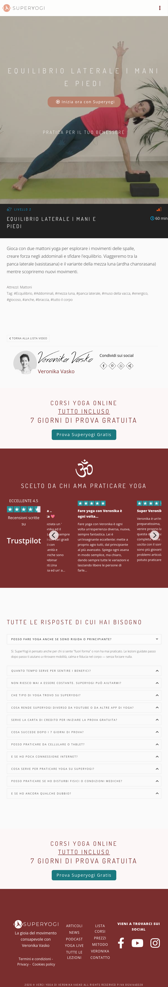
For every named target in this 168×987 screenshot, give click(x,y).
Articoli (74, 925)
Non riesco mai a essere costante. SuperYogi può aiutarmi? (66, 683)
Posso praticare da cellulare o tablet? (48, 744)
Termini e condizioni (35, 959)
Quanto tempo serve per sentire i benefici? (51, 671)
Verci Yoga (44, 984)
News (74, 932)
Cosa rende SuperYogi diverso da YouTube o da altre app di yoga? (72, 708)
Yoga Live (74, 945)
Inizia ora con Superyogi (85, 101)
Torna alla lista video (28, 338)
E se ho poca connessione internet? (44, 756)
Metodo (100, 944)
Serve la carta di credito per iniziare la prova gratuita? (64, 720)
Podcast (74, 939)
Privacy (23, 964)
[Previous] (54, 535)
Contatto (100, 957)
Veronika (100, 951)
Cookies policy (43, 964)
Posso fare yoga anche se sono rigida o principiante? (61, 639)
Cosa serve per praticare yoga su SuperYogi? (53, 769)
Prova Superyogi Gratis (83, 434)
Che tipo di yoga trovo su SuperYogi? (46, 695)
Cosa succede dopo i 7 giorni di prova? (47, 732)
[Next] (154, 535)
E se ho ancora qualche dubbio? (41, 793)
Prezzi (100, 938)
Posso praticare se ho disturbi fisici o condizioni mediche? (67, 781)
